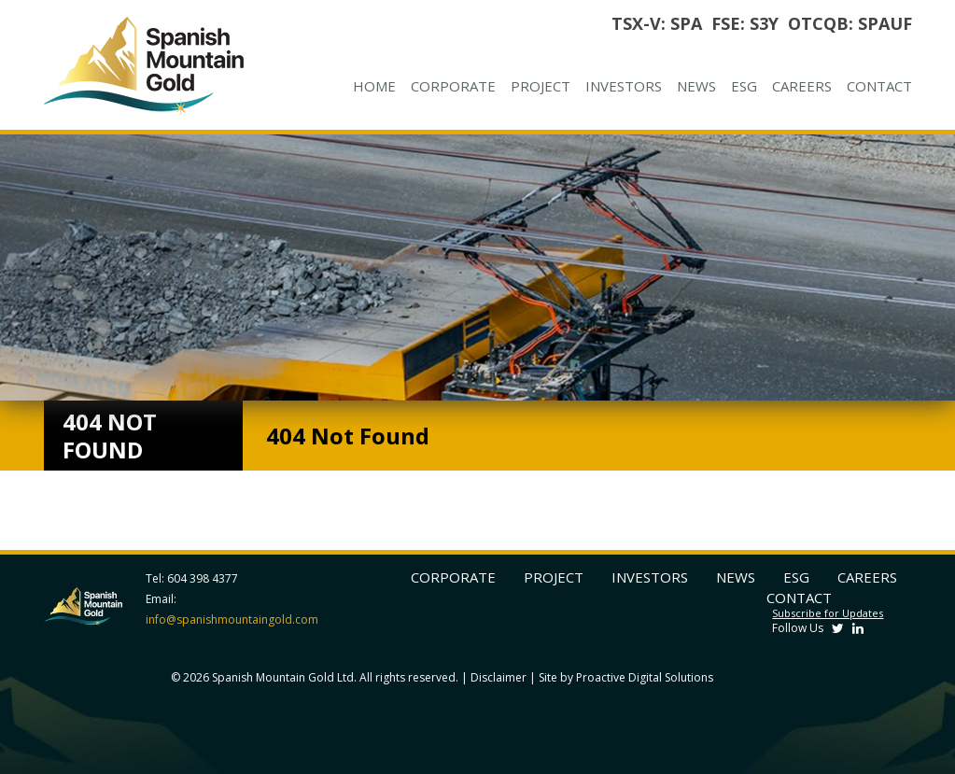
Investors (623, 86)
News (696, 86)
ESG (744, 86)
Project (540, 86)
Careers (802, 86)
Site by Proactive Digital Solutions (626, 677)
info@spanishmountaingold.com (232, 619)
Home (374, 86)
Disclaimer (498, 677)
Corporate (453, 86)
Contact (879, 86)
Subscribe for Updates (827, 613)
